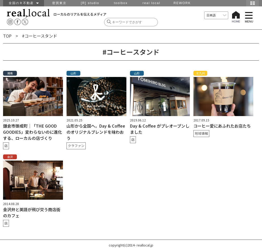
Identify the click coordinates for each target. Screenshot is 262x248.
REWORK (182, 3)
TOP (7, 36)
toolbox (121, 3)
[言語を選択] (216, 15)
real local (151, 3)
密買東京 (59, 3)
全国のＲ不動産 (24, 3)
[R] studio (90, 3)
